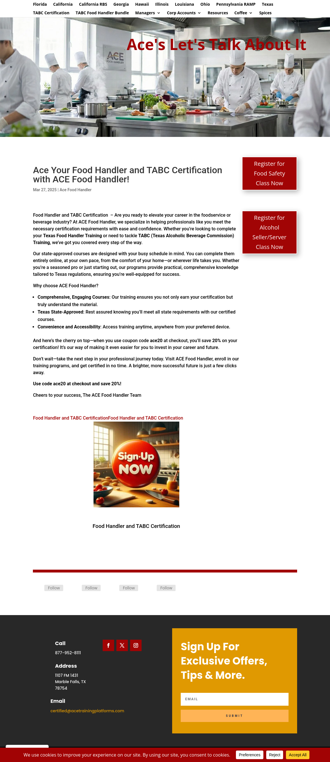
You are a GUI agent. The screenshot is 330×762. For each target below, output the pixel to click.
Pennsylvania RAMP (236, 4)
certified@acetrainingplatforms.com (87, 711)
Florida (40, 4)
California (63, 4)
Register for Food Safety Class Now (269, 173)
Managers (145, 13)
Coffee (240, 13)
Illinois (162, 4)
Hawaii (142, 4)
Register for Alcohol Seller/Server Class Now (270, 232)
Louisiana (184, 4)
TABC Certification (51, 13)
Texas (267, 4)
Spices (265, 13)
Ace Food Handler (75, 189)
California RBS (93, 4)
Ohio (205, 4)
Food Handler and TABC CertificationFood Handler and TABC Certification (108, 461)
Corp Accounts (181, 13)
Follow (54, 588)
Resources (218, 13)
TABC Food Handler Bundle (102, 13)
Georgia (121, 4)
